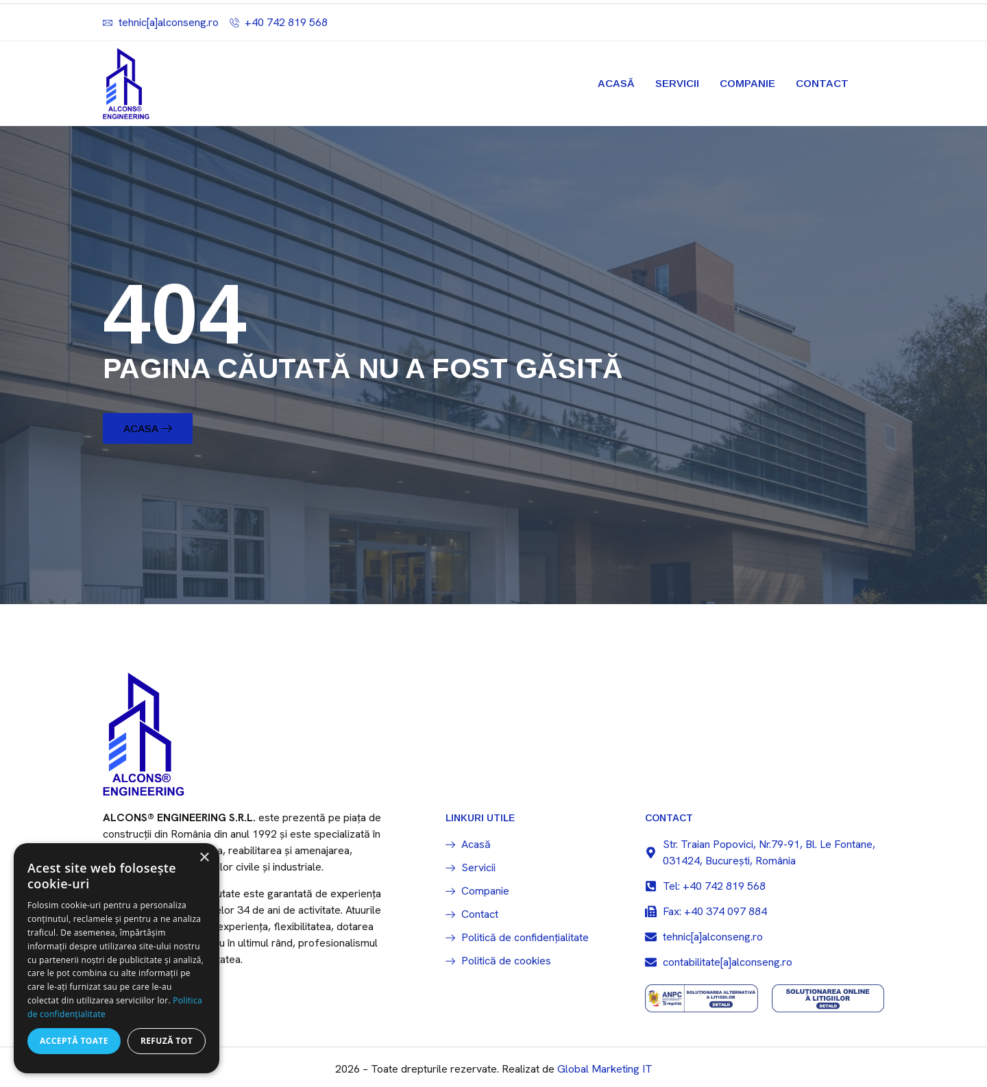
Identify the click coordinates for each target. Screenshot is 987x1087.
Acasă (616, 83)
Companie (747, 83)
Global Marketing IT (605, 1073)
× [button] (204, 858)
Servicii (677, 83)
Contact (822, 83)
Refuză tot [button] (167, 1041)
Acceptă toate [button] (74, 1041)
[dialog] (116, 958)
